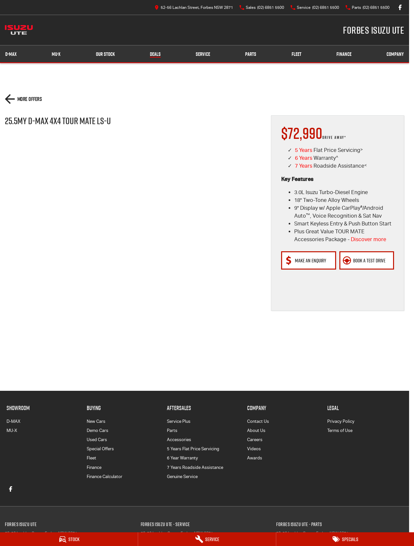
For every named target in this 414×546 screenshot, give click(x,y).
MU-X (12, 430)
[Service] (207, 539)
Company (395, 54)
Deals (155, 54)
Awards (254, 457)
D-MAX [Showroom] (11, 54)
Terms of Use (339, 430)
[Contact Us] (193, 7)
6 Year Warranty (182, 457)
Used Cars (97, 439)
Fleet (296, 54)
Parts (250, 54)
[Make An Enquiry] (308, 260)
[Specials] (345, 539)
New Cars (96, 421)
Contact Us (258, 421)
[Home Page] (19, 30)
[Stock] (69, 539)
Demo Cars (97, 430)
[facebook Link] (400, 7)
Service (203, 54)
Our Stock (105, 54)
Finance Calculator (104, 476)
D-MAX (13, 421)
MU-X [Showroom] (56, 54)
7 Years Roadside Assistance (195, 467)
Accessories (179, 439)
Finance (343, 54)
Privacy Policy (340, 421)
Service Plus (178, 421)
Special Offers (100, 448)
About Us (256, 430)
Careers (254, 439)
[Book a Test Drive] (366, 260)
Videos (254, 448)
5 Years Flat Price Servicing (193, 448)
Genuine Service (182, 476)
